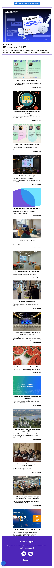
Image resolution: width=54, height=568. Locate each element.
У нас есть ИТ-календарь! (27, 3)
